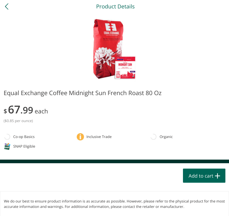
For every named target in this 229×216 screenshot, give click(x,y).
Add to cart (201, 175)
